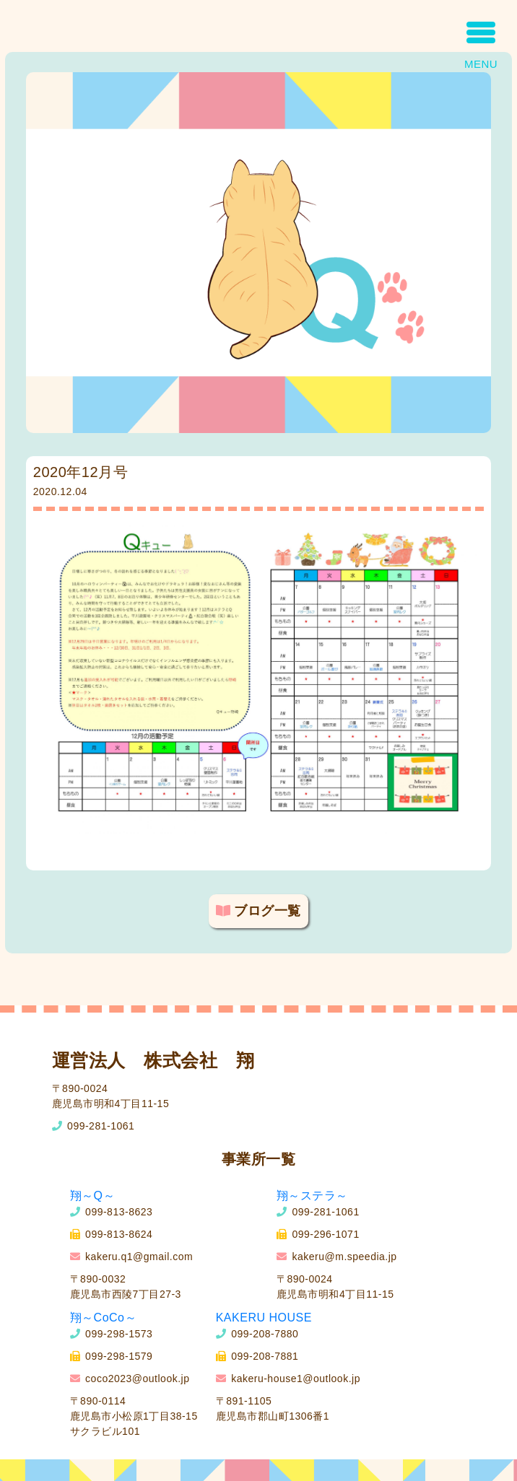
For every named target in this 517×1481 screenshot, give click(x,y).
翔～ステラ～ (312, 1195)
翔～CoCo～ (103, 1317)
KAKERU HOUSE (264, 1317)
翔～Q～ (92, 1195)
